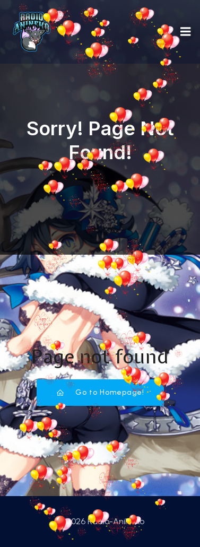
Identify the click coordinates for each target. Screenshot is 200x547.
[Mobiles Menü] (186, 32)
